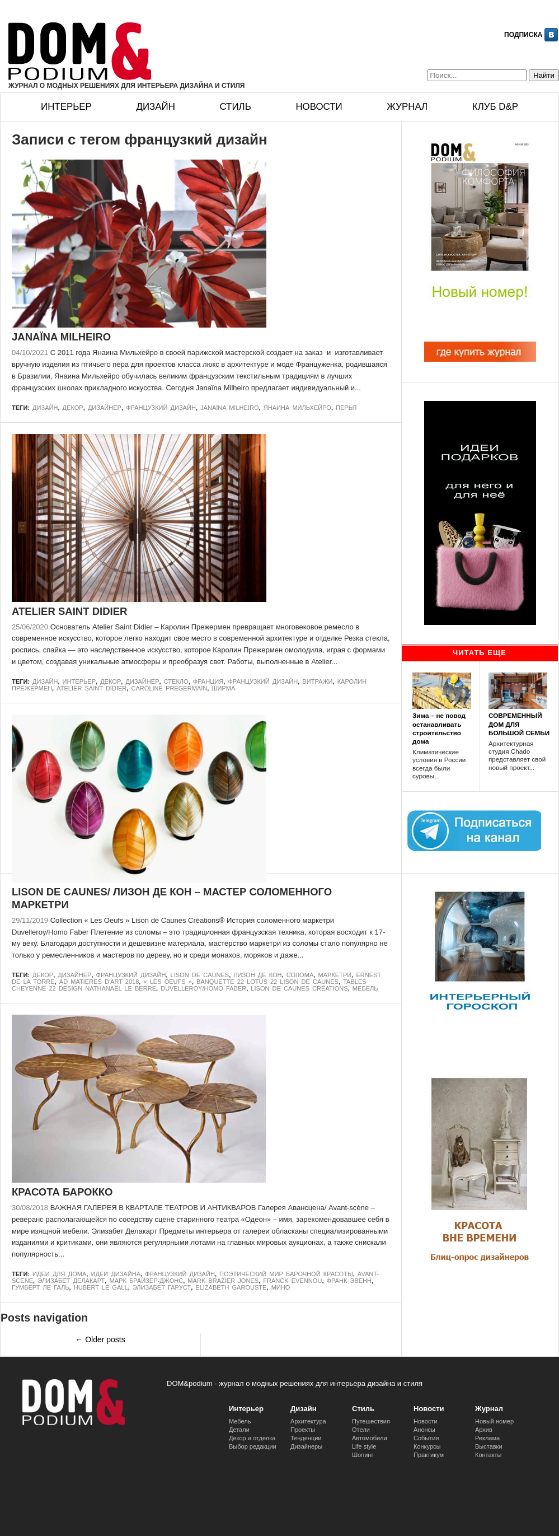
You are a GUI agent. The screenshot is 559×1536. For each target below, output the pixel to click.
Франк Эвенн (349, 1280)
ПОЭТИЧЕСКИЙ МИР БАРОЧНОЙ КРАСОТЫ (286, 1274)
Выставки (488, 1446)
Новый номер (494, 1421)
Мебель (365, 988)
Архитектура (308, 1421)
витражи (317, 681)
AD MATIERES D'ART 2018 (99, 981)
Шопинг (362, 1454)
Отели (361, 1429)
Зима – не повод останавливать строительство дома (439, 728)
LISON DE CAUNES (200, 975)
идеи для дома (59, 1274)
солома (300, 975)
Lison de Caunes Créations (299, 988)
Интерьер (66, 106)
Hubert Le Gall (101, 1287)
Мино (280, 1287)
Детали (239, 1429)
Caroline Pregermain (169, 688)
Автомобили (369, 1438)
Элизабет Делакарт (71, 1280)
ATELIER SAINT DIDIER (69, 611)
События (426, 1438)
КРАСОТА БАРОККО (62, 1192)
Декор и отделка (252, 1438)
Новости (318, 106)
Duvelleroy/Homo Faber (203, 988)
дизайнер (104, 407)
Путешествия (371, 1421)
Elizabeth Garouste (230, 1287)
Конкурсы (427, 1446)
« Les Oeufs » (168, 981)
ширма (223, 688)
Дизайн (155, 106)
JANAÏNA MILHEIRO (61, 337)
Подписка (523, 35)
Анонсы (424, 1429)
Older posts (100, 1339)
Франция (208, 681)
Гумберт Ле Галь (40, 1287)
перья (346, 407)
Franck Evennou (292, 1280)
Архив (483, 1429)
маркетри (334, 975)
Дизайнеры (306, 1446)
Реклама (487, 1438)
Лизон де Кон (257, 975)
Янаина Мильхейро (297, 407)
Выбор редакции (252, 1446)
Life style (364, 1446)
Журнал (407, 106)
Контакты (488, 1454)
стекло (176, 681)
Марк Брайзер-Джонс (146, 1280)
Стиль (235, 106)
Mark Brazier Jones (223, 1280)
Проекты (302, 1429)
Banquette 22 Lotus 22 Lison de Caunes (267, 981)
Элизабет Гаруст (162, 1287)
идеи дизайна (115, 1274)
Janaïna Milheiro (229, 407)
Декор (73, 407)
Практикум (429, 1454)
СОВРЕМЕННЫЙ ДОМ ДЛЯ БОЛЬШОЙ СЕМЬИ (518, 724)
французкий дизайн (161, 407)
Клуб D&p (495, 106)
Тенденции (306, 1438)
